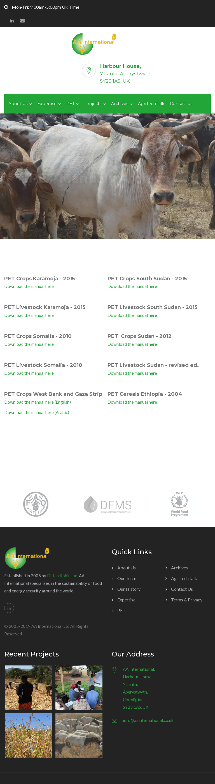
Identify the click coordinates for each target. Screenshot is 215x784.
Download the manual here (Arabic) (36, 412)
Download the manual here (29, 286)
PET (70, 103)
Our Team (126, 578)
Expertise (47, 103)
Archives (119, 103)
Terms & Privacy (186, 599)
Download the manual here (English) (37, 402)
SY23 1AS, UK (115, 81)
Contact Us (181, 103)
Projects (93, 103)
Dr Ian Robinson (62, 575)
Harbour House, (120, 66)
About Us (17, 103)
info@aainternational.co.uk (148, 720)
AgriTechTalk (151, 103)
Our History (129, 589)
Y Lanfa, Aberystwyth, (126, 73)
